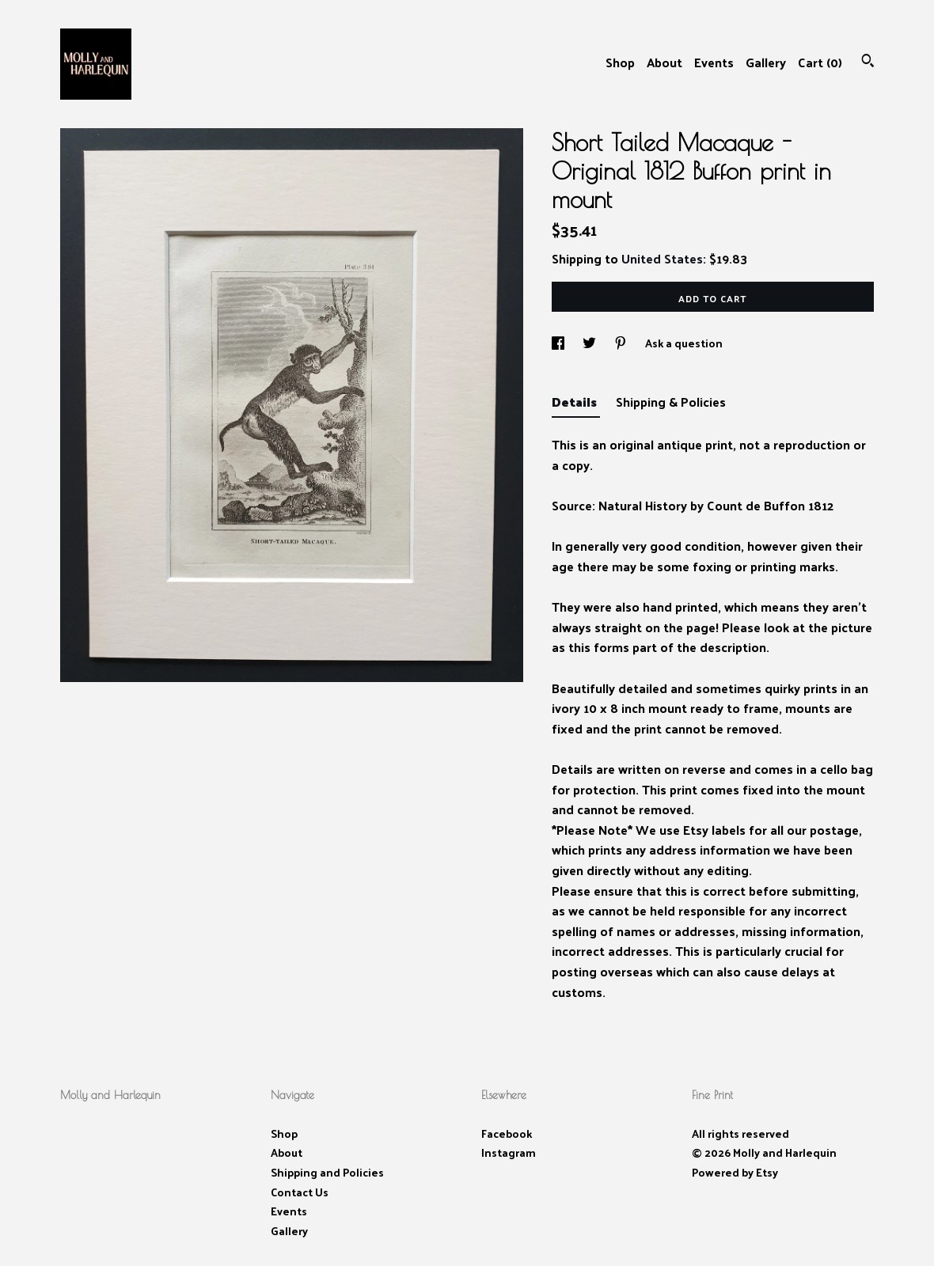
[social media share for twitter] (590, 343)
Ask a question (684, 343)
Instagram (508, 1152)
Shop (620, 62)
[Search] (868, 62)
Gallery (766, 62)
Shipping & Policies (671, 401)
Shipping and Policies (327, 1172)
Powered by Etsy (735, 1172)
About (664, 62)
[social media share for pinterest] (621, 343)
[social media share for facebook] (559, 343)
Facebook (506, 1133)
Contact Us (299, 1192)
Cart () (820, 62)
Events (714, 62)
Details (576, 401)
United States (662, 258)
